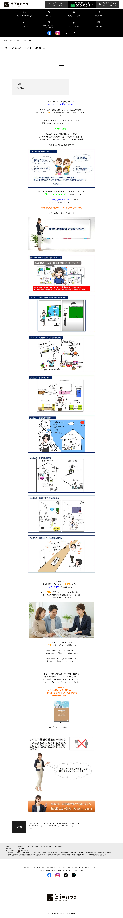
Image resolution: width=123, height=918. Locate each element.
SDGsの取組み (62, 870)
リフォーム (24, 26)
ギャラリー (49, 16)
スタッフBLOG (74, 26)
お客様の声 (98, 16)
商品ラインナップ (74, 16)
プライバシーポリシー (76, 870)
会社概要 (99, 26)
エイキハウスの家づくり (24, 16)
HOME (5, 40)
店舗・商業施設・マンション (49, 26)
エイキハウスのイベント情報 (18, 40)
